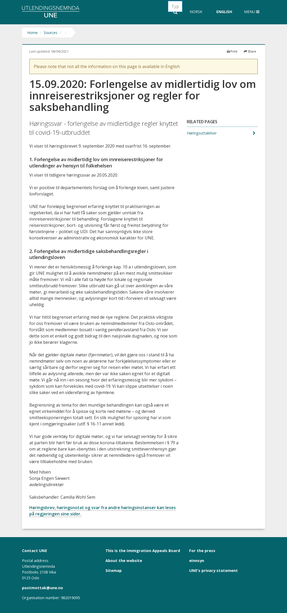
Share (250, 51)
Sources (50, 32)
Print (232, 51)
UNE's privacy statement (213, 570)
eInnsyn (196, 560)
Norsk (196, 11)
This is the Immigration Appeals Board (142, 550)
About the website (123, 560)
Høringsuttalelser (202, 133)
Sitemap (113, 570)
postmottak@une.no (42, 587)
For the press (202, 550)
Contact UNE (34, 550)
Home (32, 32)
